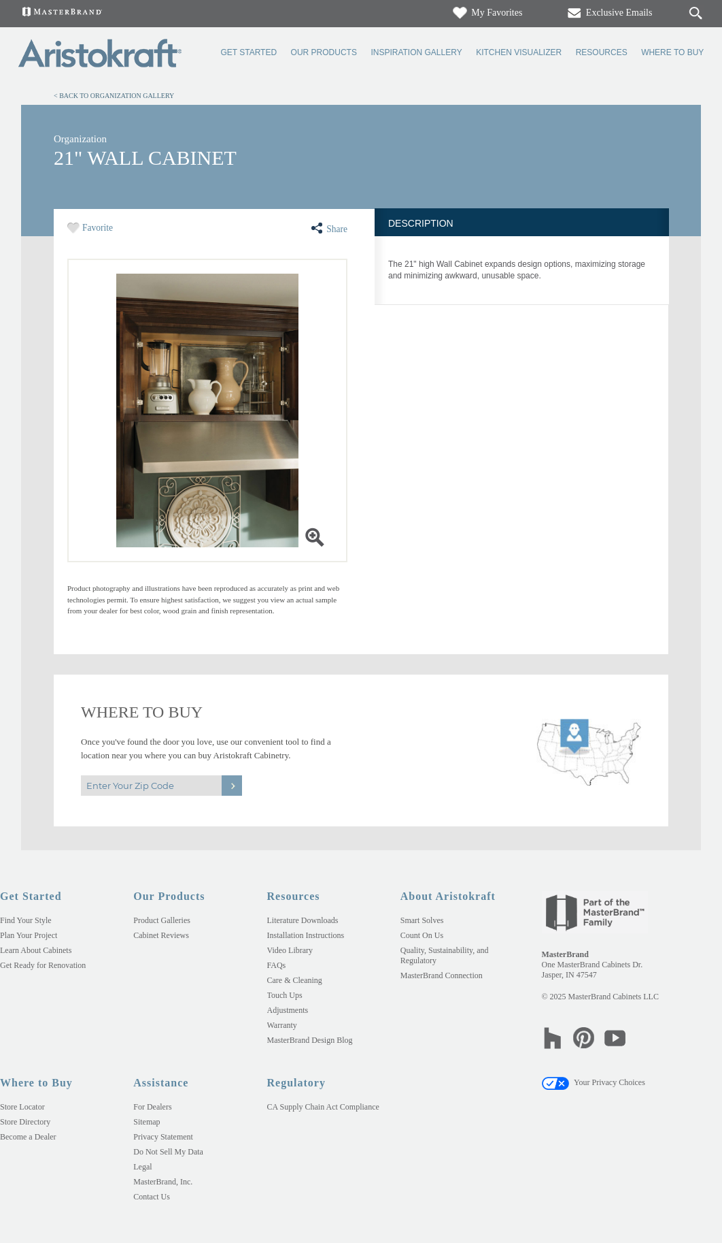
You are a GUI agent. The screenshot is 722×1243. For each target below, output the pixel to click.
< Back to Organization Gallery (114, 95)
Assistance (160, 1082)
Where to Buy (672, 52)
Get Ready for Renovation (43, 965)
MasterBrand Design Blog (310, 1040)
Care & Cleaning (294, 980)
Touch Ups (285, 995)
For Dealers (152, 1107)
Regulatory (296, 1082)
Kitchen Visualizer (519, 52)
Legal (142, 1167)
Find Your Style (26, 920)
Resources (602, 52)
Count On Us (421, 935)
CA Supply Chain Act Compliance (323, 1107)
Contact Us (151, 1196)
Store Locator (22, 1107)
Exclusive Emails (609, 13)
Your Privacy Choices (593, 1082)
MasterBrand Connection (441, 975)
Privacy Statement (163, 1137)
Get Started (248, 52)
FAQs (276, 965)
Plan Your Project (28, 935)
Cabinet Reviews (161, 935)
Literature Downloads (303, 920)
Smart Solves (422, 920)
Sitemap (146, 1122)
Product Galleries (161, 920)
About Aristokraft (448, 896)
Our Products (324, 52)
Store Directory (25, 1122)
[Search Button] (695, 13)
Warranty (282, 1025)
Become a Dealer (28, 1137)
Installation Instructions (306, 935)
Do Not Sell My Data (168, 1152)
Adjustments (288, 1010)
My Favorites (487, 13)
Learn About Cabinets (35, 950)
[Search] (682, 13)
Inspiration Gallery (416, 52)
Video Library (290, 950)
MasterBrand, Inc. (162, 1181)
